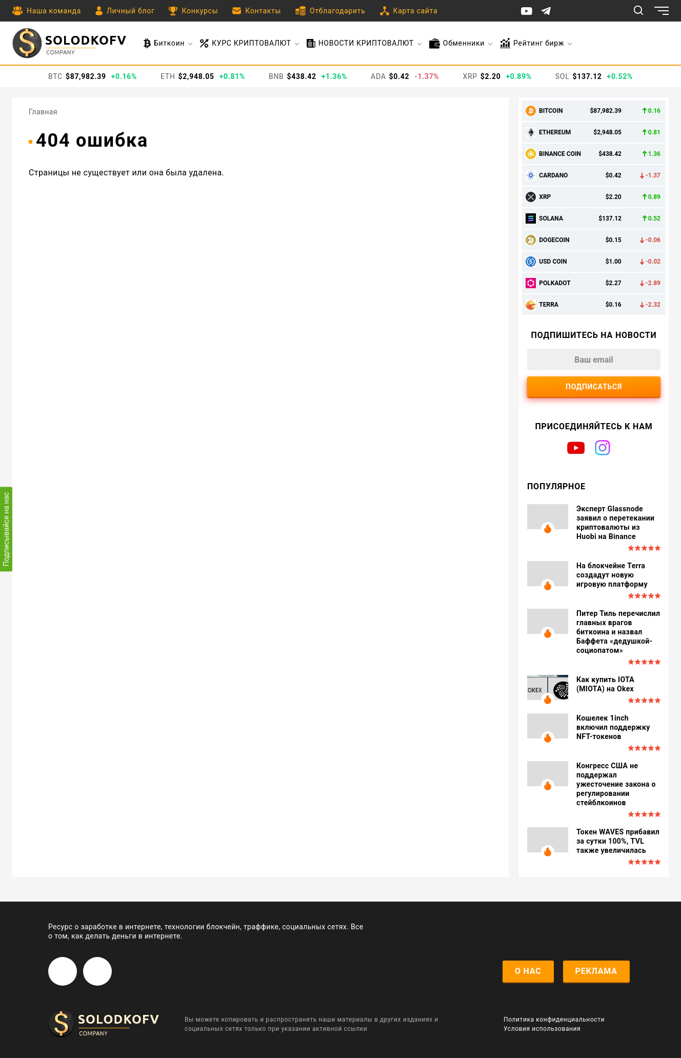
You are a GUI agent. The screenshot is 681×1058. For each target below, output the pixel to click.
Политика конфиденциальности (554, 1019)
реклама (596, 971)
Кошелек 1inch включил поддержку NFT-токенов (613, 727)
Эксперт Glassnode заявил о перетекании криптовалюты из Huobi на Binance (615, 523)
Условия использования (542, 1028)
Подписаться (594, 387)
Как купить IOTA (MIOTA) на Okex (605, 684)
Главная (43, 112)
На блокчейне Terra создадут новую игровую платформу (612, 575)
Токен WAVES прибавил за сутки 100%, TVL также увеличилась (617, 841)
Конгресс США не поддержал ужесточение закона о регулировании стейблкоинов (616, 784)
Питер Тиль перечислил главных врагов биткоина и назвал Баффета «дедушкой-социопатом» (618, 631)
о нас (528, 971)
